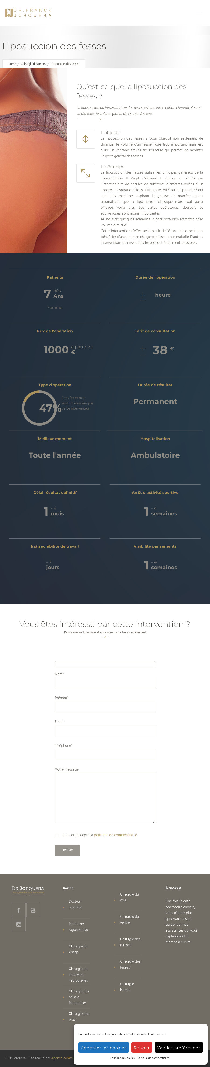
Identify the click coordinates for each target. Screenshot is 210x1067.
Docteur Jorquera (75, 904)
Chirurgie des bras (79, 1016)
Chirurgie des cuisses (130, 942)
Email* (105, 727)
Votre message (105, 795)
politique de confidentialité (115, 835)
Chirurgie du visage (78, 949)
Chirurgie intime (127, 987)
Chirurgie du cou (129, 897)
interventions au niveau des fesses (128, 243)
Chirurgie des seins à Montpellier (79, 997)
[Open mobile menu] (200, 13)
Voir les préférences (178, 1047)
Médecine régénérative (78, 927)
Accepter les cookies (103, 1047)
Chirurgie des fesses (33, 64)
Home (12, 64)
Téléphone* (105, 751)
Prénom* (105, 703)
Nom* (105, 679)
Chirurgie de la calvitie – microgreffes (78, 974)
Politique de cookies (122, 1058)
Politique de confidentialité (153, 1058)
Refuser (142, 1047)
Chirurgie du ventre (129, 919)
